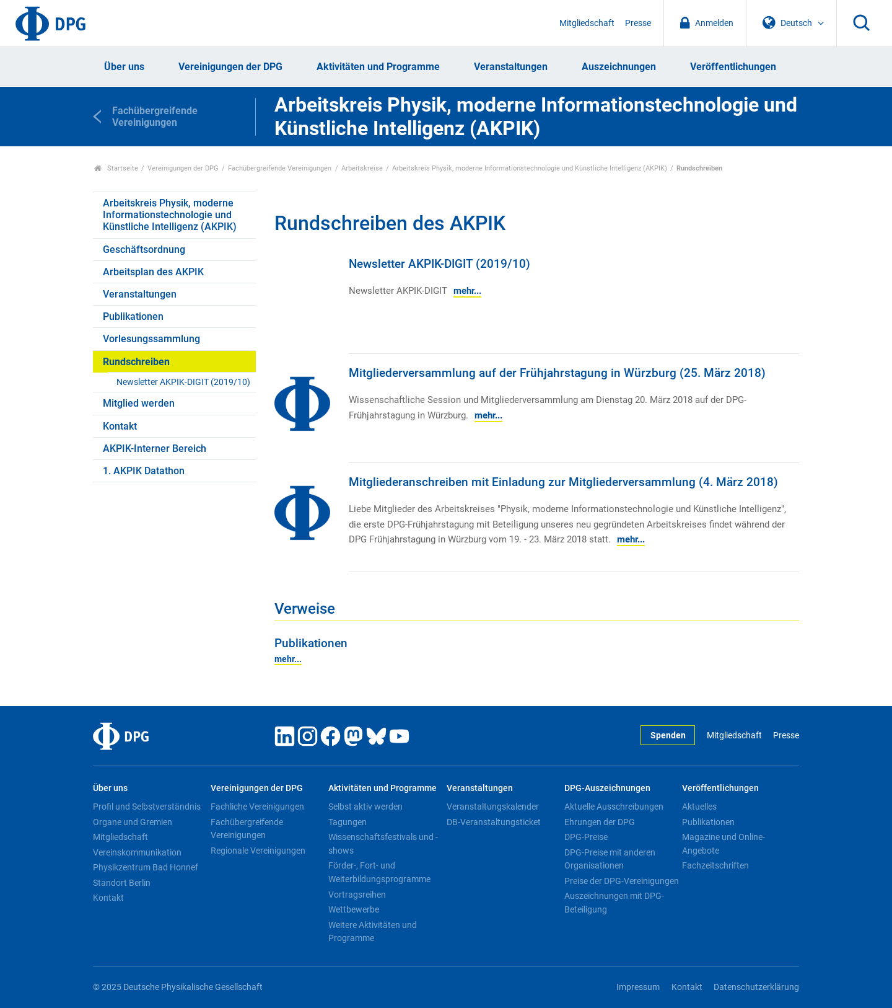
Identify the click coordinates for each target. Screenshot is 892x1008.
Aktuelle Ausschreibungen (613, 806)
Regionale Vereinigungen (258, 850)
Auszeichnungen (619, 67)
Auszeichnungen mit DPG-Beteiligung (614, 902)
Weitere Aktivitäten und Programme (372, 932)
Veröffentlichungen (733, 67)
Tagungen (347, 822)
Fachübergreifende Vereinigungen (279, 168)
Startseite (116, 168)
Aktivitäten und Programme (378, 67)
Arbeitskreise (362, 168)
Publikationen (133, 316)
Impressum (638, 987)
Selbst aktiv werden (365, 806)
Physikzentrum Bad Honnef (145, 867)
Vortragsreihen (357, 895)
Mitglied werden (139, 403)
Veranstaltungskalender (493, 806)
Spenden (668, 735)
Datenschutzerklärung (756, 987)
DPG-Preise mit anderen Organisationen (609, 859)
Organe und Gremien (132, 822)
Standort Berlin (122, 883)
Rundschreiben (136, 362)
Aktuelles (699, 806)
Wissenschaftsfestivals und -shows (383, 843)
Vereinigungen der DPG (230, 67)
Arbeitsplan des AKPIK (153, 272)
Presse (638, 23)
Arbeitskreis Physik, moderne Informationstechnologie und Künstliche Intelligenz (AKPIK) (529, 168)
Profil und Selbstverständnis (147, 806)
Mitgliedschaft (586, 23)
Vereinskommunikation (137, 852)
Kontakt (120, 426)
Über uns (124, 67)
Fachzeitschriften (715, 865)
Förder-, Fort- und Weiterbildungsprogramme (379, 872)
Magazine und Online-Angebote (723, 843)
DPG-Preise (586, 837)
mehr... (467, 290)
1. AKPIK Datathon (144, 471)
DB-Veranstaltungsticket (494, 822)
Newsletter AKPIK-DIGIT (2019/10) (183, 382)
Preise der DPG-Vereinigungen (621, 881)
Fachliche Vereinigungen (257, 806)
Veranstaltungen (511, 67)
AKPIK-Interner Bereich (154, 448)
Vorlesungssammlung (151, 339)
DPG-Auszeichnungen (607, 788)
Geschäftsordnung (144, 249)
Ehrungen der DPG (599, 822)
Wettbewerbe (353, 909)
